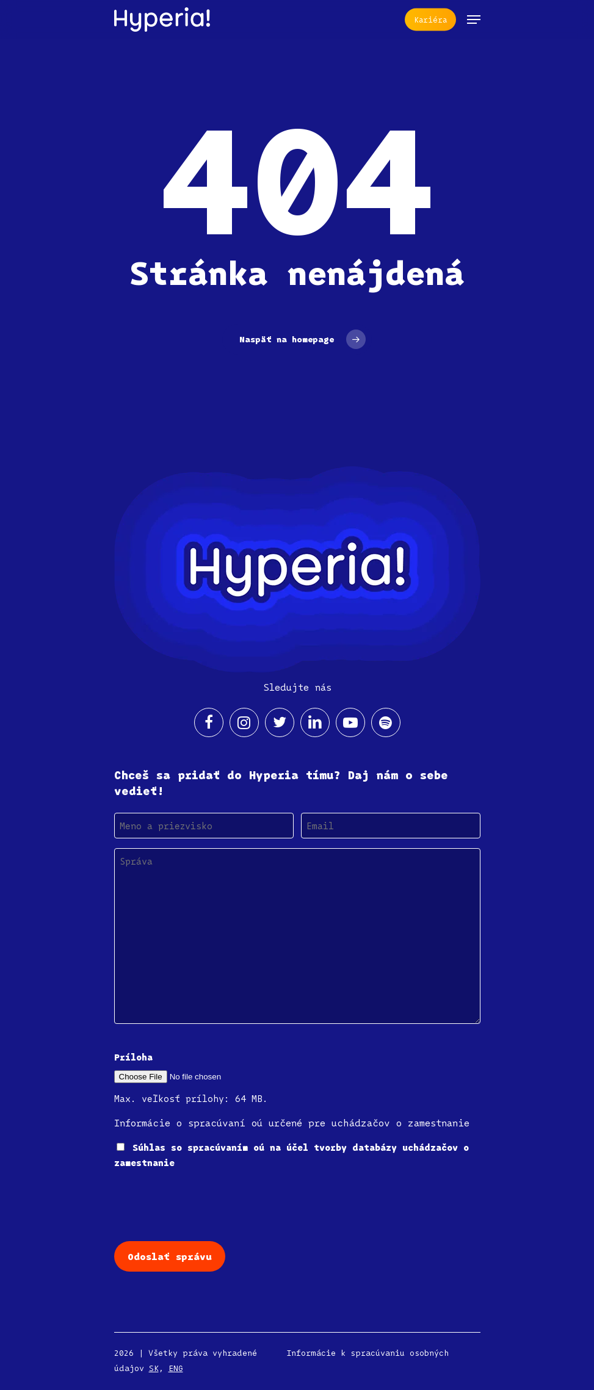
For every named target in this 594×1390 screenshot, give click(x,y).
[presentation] (207, 1204)
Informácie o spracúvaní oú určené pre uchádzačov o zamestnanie (291, 1123)
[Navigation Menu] (473, 19)
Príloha (133, 1056)
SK (154, 1368)
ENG (175, 1368)
